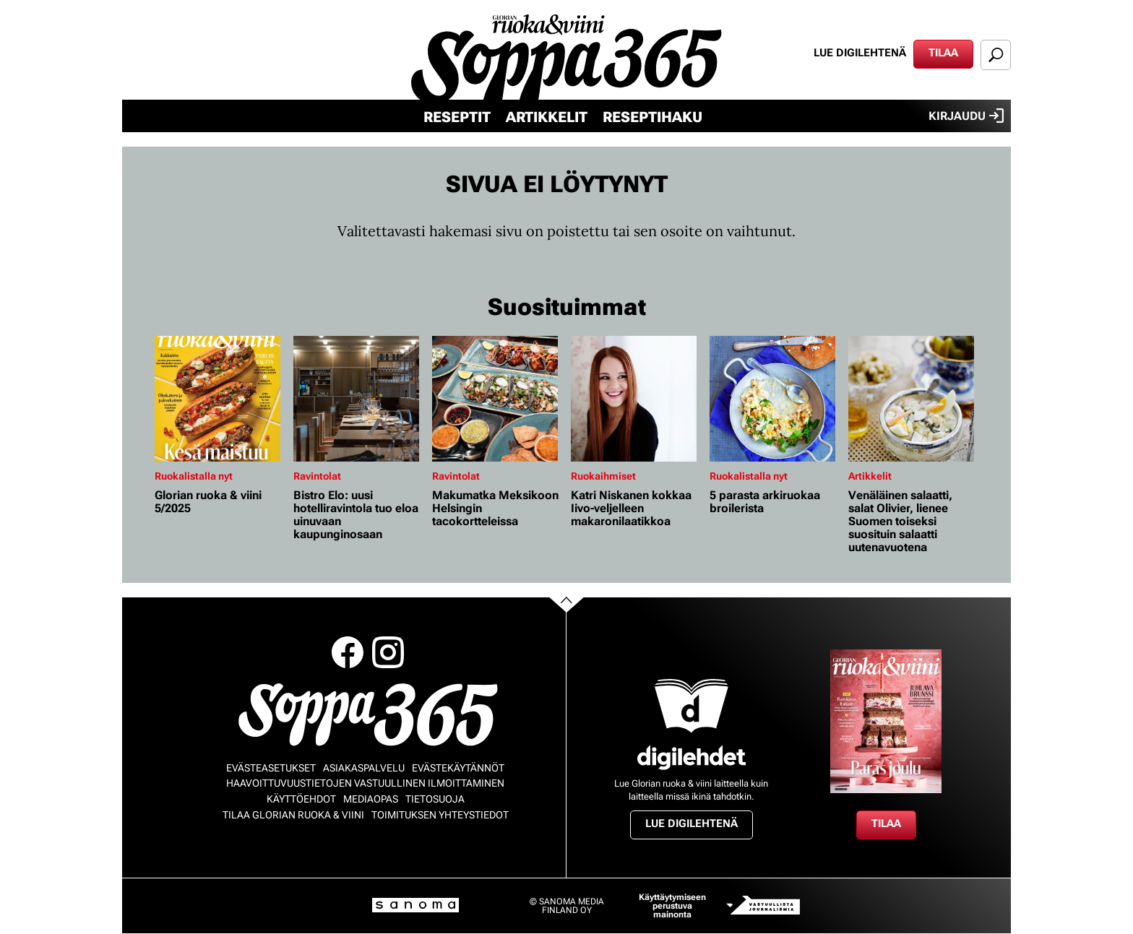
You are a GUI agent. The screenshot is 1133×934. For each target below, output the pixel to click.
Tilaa (943, 52)
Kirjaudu (966, 115)
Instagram (388, 652)
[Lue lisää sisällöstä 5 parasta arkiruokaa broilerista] (775, 399)
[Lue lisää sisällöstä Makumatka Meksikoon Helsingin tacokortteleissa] (498, 399)
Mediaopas (370, 799)
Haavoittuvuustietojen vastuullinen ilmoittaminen (365, 783)
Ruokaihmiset (603, 476)
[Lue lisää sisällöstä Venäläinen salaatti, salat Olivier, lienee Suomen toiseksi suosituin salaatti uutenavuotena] (914, 399)
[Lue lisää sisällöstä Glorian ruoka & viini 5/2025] (220, 399)
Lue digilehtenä (860, 52)
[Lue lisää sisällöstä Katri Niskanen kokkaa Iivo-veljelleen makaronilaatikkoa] (636, 399)
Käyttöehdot (301, 799)
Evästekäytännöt (458, 768)
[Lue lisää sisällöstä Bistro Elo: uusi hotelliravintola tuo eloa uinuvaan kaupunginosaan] (359, 399)
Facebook (347, 652)
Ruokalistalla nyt (194, 476)
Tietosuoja (435, 799)
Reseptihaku (652, 117)
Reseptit (457, 117)
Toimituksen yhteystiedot (440, 815)
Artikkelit (546, 117)
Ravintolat (317, 476)
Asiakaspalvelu (364, 768)
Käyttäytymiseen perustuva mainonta (672, 906)
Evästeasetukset (271, 768)
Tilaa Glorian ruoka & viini (293, 815)
